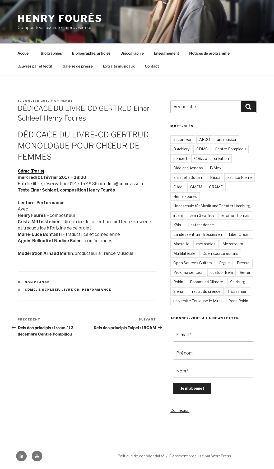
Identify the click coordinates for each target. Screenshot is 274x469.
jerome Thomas (235, 215)
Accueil (24, 53)
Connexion (179, 410)
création (221, 158)
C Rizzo (200, 158)
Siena (178, 291)
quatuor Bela (221, 272)
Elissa (215, 177)
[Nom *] (213, 371)
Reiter (245, 272)
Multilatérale (184, 253)
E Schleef (49, 289)
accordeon (182, 139)
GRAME (216, 187)
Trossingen (237, 291)
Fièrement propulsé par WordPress (200, 456)
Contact (152, 66)
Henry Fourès (60, 18)
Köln (177, 225)
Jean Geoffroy (202, 215)
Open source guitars (220, 253)
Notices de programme (209, 53)
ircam (178, 215)
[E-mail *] (213, 335)
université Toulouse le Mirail (197, 301)
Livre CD (71, 289)
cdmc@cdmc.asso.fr (124, 183)
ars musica (226, 139)
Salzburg (237, 282)
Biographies (51, 53)
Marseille (181, 244)
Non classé (37, 282)
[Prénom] (213, 353)
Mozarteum (232, 244)
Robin (178, 282)
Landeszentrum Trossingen (197, 234)
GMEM (196, 187)
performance (96, 289)
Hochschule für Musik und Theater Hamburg (211, 206)
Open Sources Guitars (192, 263)
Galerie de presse (78, 66)
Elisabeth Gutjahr (188, 177)
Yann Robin (238, 301)
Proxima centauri (188, 272)
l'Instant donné (201, 225)
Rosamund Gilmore (206, 282)
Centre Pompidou (230, 149)
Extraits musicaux (119, 66)
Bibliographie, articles (91, 53)
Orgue (224, 263)
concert (180, 158)
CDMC (30, 289)
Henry (67, 101)
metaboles (206, 244)
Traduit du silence (205, 291)
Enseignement (166, 53)
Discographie (132, 53)
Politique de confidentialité (141, 456)
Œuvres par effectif (35, 66)
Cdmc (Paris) (31, 171)
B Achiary (181, 149)
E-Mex (215, 168)
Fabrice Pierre (239, 177)
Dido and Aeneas (188, 168)
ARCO (204, 139)
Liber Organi (239, 234)
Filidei (178, 187)
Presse (243, 263)
